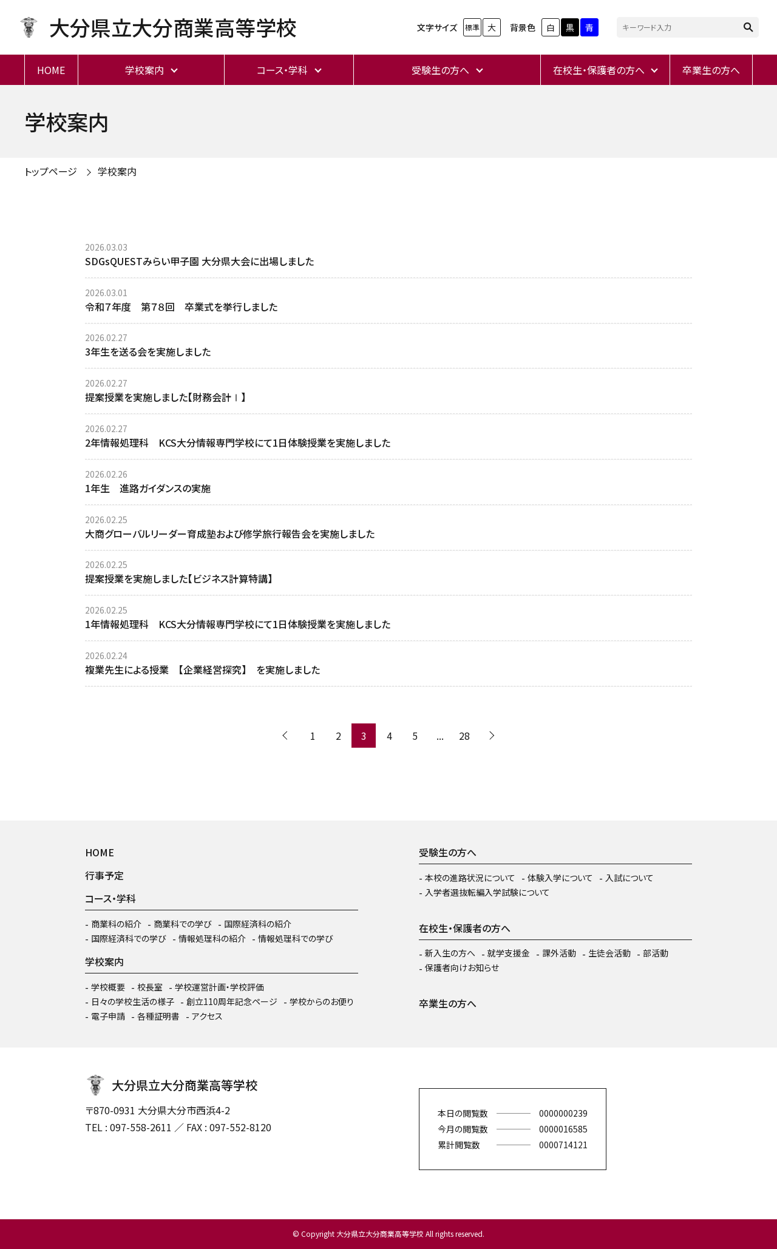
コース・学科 (282, 70)
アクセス (207, 1016)
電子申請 (108, 1016)
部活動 (655, 953)
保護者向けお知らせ (462, 967)
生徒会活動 (609, 953)
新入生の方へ (450, 953)
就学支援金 (508, 953)
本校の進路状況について (470, 878)
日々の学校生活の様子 (132, 1001)
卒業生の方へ (711, 70)
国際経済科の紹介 (257, 924)
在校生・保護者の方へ (599, 70)
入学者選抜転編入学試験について (487, 892)
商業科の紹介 (116, 924)
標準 (472, 27)
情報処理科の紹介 (212, 938)
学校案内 (144, 70)
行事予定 (104, 875)
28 (464, 735)
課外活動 (559, 953)
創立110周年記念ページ (231, 1001)
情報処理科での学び (295, 938)
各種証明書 (158, 1016)
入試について (629, 878)
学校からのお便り (322, 1001)
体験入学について (560, 878)
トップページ (50, 171)
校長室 (150, 987)
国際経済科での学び (128, 938)
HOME (51, 70)
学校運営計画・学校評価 (219, 987)
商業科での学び (183, 924)
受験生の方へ (440, 70)
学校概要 (108, 987)
